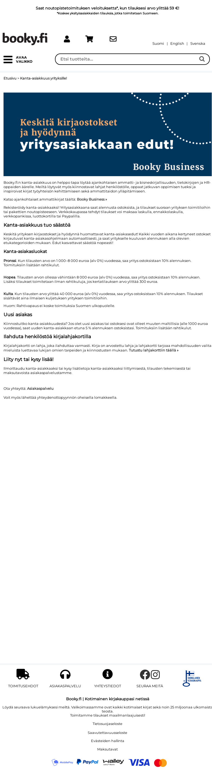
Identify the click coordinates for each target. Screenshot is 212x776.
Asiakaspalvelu (40, 388)
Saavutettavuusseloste (107, 733)
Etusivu (10, 78)
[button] (8, 62)
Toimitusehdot (23, 686)
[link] (67, 39)
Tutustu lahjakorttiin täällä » (153, 350)
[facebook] (145, 677)
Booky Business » (92, 199)
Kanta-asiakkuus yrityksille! (43, 78)
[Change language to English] (177, 43)
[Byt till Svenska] (197, 43)
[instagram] (155, 677)
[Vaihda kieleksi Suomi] (158, 43)
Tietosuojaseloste (107, 724)
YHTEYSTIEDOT (107, 686)
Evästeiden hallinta (107, 741)
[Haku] (125, 59)
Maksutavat (107, 749)
